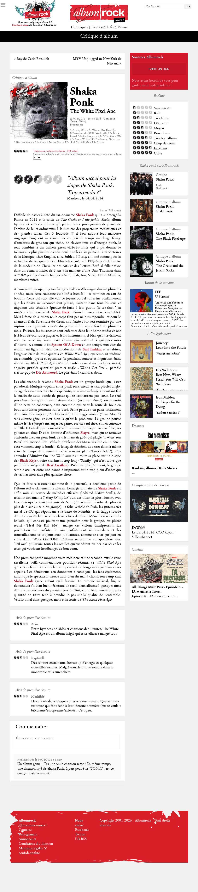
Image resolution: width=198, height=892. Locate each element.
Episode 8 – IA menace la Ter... (154, 596)
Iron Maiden (165, 397)
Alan (34, 624)
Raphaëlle (38, 658)
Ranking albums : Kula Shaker (154, 468)
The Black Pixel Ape (171, 238)
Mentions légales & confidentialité (33, 850)
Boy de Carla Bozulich (33, 59)
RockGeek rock (161, 187)
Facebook (82, 830)
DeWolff (138, 528)
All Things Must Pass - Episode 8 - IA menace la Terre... (157, 589)
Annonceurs (27, 839)
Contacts (25, 830)
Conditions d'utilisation (36, 843)
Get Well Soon (166, 370)
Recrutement (28, 834)
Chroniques (79, 27)
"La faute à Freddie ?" (168, 413)
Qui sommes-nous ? (33, 825)
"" (159, 317)
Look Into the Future (171, 347)
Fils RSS (81, 839)
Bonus (122, 27)
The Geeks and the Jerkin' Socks (169, 268)
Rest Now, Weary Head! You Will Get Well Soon (170, 380)
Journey (162, 343)
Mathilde (37, 696)
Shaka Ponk (83, 97)
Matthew (73, 198)
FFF (158, 292)
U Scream (162, 296)
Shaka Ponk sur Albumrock (158, 165)
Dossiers (97, 27)
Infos (110, 27)
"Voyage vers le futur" (168, 354)
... (133, 473)
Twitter (80, 834)
